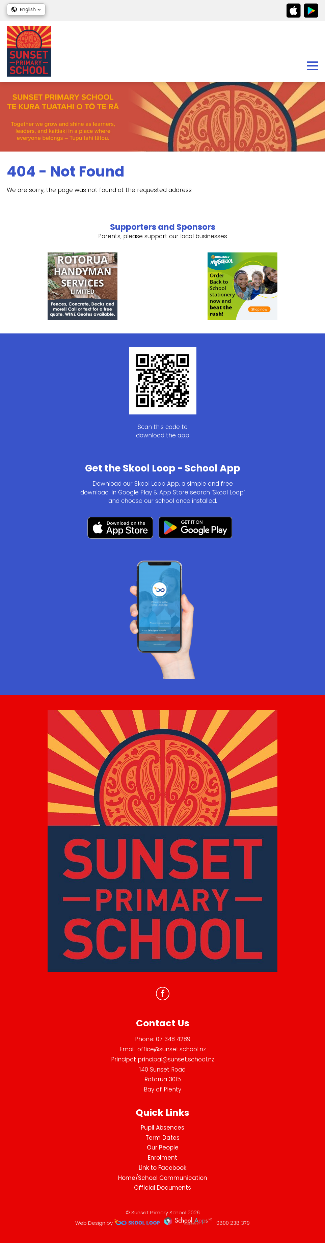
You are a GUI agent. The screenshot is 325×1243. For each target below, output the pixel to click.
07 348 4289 (173, 1039)
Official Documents (162, 1188)
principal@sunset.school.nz (176, 1059)
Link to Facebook (162, 1168)
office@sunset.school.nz (171, 1049)
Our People (163, 1147)
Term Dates (162, 1138)
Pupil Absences (162, 1128)
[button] (26, 9)
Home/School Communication (162, 1178)
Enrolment (162, 1158)
